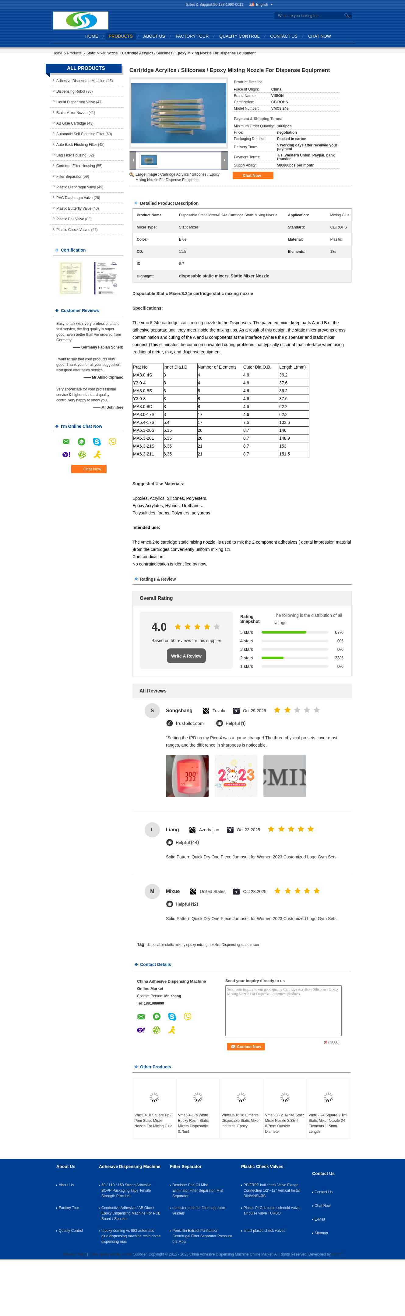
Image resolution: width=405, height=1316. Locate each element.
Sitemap (321, 1233)
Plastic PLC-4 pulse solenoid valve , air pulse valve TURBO (273, 1210)
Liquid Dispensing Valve (75, 102)
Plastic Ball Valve (70, 219)
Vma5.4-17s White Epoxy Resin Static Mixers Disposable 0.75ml (193, 1123)
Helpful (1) (235, 723)
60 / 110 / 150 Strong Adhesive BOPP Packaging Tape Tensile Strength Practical (126, 1190)
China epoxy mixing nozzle (110, 1254)
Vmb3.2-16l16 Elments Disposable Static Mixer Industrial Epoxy (241, 1120)
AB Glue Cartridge (71, 123)
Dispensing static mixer (240, 945)
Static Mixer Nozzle (102, 53)
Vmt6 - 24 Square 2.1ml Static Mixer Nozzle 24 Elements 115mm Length (328, 1123)
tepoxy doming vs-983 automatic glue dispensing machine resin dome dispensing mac (131, 1236)
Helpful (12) (187, 904)
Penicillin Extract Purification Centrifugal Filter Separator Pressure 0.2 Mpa (202, 1236)
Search (348, 16)
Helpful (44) (187, 842)
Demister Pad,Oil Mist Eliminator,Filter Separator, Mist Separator (197, 1190)
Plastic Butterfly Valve (73, 208)
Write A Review (186, 656)
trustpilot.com (190, 723)
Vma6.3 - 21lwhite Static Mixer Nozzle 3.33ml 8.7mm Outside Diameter (285, 1123)
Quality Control (239, 36)
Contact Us (284, 36)
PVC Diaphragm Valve (74, 198)
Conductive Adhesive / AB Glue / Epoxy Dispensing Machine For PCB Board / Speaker (130, 1213)
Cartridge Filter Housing (75, 166)
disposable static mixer (165, 945)
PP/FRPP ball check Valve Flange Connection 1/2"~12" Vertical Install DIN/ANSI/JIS (272, 1190)
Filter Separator (69, 176)
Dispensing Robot (70, 91)
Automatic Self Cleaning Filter (80, 134)
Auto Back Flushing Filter (76, 145)
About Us (154, 36)
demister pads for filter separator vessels (198, 1210)
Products (121, 36)
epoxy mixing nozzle (202, 945)
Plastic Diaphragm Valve (76, 187)
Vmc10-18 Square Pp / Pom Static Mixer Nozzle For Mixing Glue (154, 1120)
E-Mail (320, 1219)
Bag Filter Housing (71, 155)
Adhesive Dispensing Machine (80, 81)
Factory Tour (192, 36)
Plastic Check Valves (73, 230)
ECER (337, 1254)
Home (91, 36)
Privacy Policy (74, 1254)
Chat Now (319, 36)
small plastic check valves (264, 1230)
